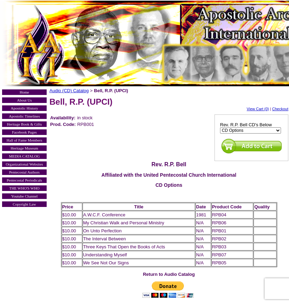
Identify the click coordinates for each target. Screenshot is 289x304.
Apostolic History (24, 108)
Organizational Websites (24, 164)
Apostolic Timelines (24, 116)
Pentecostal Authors (24, 172)
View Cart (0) (258, 109)
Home (24, 92)
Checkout (280, 109)
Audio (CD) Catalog (69, 90)
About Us (24, 100)
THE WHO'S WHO (24, 188)
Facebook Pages (24, 132)
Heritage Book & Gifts (24, 124)
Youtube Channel (24, 196)
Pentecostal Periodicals (24, 180)
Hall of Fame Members (24, 140)
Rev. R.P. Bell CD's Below (246, 124)
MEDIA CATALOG (24, 156)
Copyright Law (24, 204)
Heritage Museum (24, 148)
